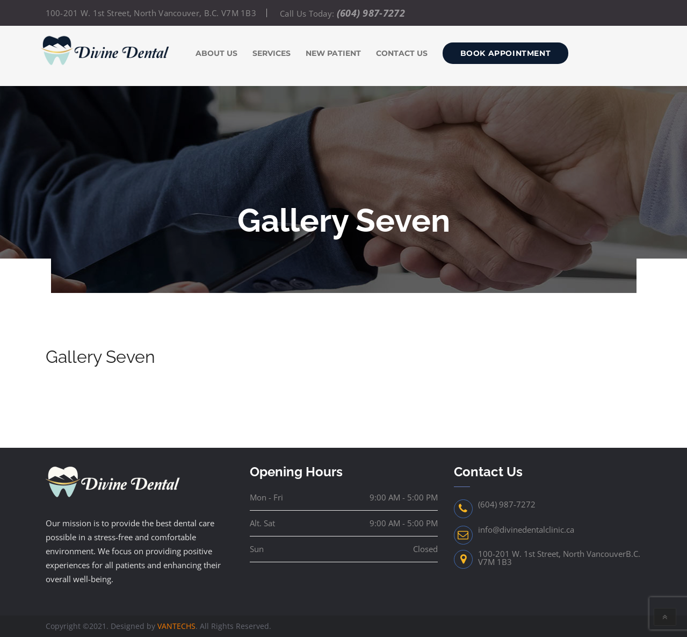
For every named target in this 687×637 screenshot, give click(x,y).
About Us (216, 53)
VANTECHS (176, 626)
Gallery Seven (100, 357)
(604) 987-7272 (371, 12)
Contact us (402, 53)
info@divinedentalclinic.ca (526, 529)
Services (271, 53)
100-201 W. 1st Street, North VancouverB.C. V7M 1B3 (559, 557)
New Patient (333, 53)
